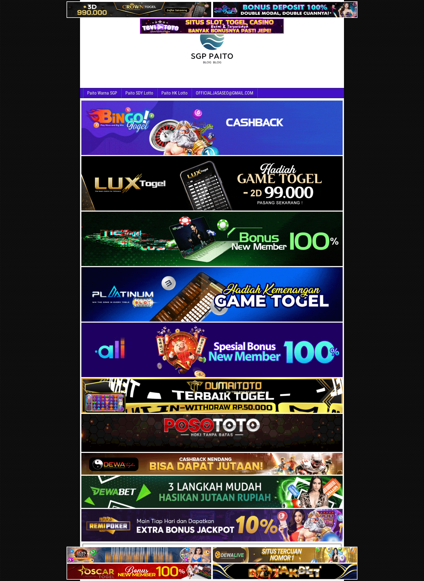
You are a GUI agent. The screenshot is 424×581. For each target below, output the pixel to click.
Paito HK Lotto (174, 93)
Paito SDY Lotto (139, 93)
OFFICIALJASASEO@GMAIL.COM (224, 93)
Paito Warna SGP (102, 93)
